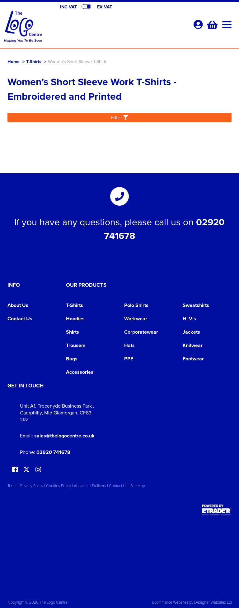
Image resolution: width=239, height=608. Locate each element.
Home (13, 61)
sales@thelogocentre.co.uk (64, 435)
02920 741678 (53, 452)
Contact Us (19, 318)
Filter (119, 117)
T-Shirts (33, 61)
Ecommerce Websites (170, 602)
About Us (17, 305)
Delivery (99, 485)
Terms (12, 485)
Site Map (137, 485)
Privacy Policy (31, 485)
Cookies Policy (58, 485)
